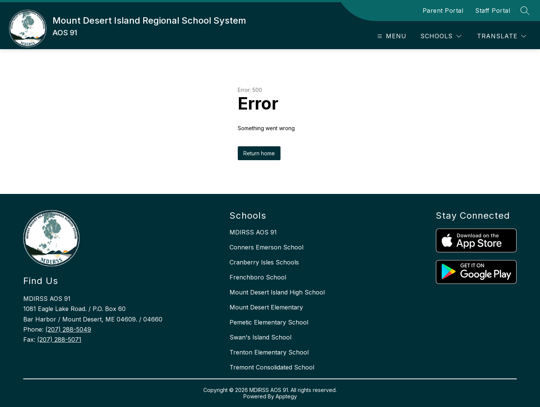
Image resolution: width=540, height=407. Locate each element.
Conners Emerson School (266, 247)
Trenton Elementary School (269, 352)
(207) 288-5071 (59, 339)
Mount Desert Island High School (277, 292)
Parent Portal (443, 10)
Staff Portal (492, 10)
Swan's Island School (260, 337)
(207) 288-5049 (68, 329)
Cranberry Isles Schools (264, 262)
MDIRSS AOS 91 (253, 232)
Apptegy (286, 396)
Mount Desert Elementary (266, 307)
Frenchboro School (258, 277)
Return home (259, 153)
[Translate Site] (501, 36)
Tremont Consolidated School (272, 367)
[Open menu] (390, 36)
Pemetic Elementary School (269, 322)
